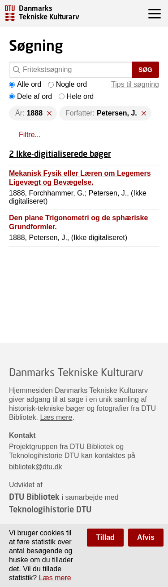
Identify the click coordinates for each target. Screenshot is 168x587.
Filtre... (30, 134)
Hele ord (76, 96)
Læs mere (56, 417)
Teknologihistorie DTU (50, 509)
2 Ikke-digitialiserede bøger (60, 154)
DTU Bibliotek (34, 497)
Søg (145, 69)
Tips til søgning (135, 84)
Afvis (146, 537)
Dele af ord (30, 96)
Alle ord (25, 84)
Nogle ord (67, 84)
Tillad (105, 537)
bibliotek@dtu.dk (35, 467)
